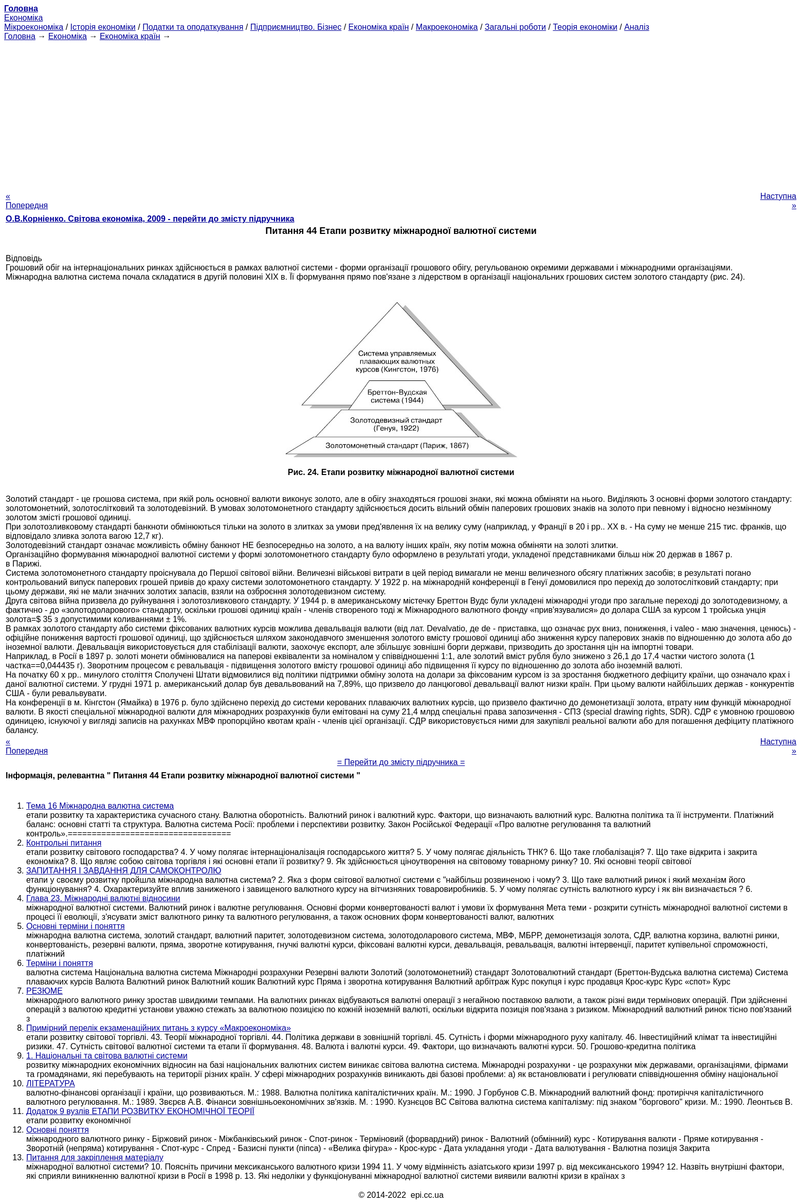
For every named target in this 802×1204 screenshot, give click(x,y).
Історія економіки (103, 27)
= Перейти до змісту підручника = (401, 762)
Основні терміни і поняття (75, 926)
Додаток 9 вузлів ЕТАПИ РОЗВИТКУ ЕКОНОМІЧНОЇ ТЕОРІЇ (140, 1111)
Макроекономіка (447, 27)
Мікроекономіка (33, 27)
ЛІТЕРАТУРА (50, 1083)
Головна (19, 36)
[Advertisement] (401, 113)
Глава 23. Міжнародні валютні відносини (103, 898)
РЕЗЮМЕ (44, 991)
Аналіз (636, 27)
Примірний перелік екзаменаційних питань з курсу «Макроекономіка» (158, 1028)
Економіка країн (379, 27)
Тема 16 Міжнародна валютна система (100, 805)
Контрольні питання (63, 842)
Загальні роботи (515, 27)
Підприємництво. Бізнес (296, 27)
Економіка (23, 17)
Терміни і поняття (59, 963)
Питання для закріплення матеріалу (94, 1157)
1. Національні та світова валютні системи (107, 1055)
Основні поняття (57, 1129)
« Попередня (27, 201)
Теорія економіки (585, 27)
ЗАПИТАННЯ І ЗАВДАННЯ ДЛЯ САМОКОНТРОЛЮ (124, 870)
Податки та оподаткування (192, 27)
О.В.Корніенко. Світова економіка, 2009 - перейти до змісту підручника (150, 218)
